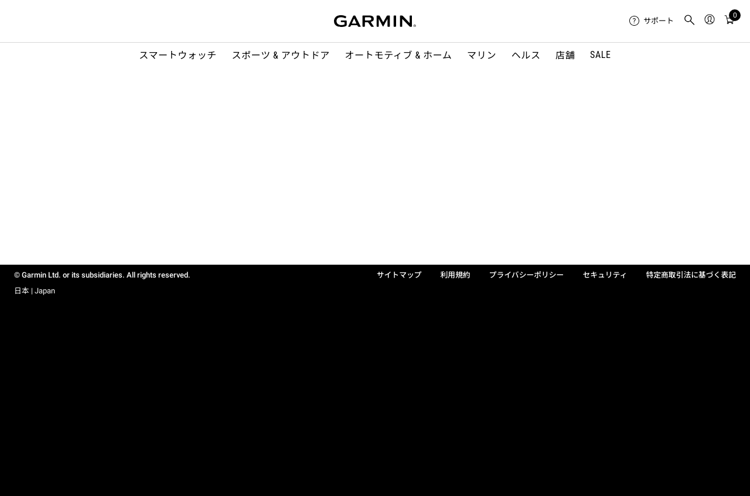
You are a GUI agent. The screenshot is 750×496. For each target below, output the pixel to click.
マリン (481, 55)
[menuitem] (651, 21)
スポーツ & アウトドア (281, 55)
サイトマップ (399, 275)
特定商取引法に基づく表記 (691, 275)
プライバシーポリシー (526, 275)
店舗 (565, 55)
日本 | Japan (34, 290)
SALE (600, 54)
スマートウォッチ (178, 55)
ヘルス (526, 55)
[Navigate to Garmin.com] (375, 21)
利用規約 (456, 275)
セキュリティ (604, 275)
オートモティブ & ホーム (398, 55)
